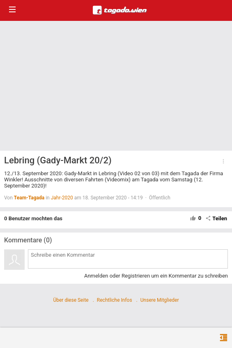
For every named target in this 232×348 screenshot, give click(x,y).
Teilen (216, 218)
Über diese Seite (70, 300)
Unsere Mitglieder (159, 300)
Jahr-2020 (62, 198)
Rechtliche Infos (114, 300)
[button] (223, 161)
